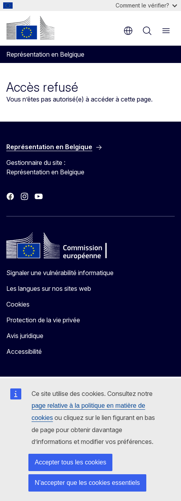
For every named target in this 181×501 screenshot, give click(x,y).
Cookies (18, 304)
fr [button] (128, 30)
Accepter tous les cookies (70, 462)
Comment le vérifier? (146, 5)
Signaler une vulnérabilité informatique (60, 273)
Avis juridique (24, 336)
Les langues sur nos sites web (48, 288)
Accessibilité (24, 351)
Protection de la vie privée (43, 320)
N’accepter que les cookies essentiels (87, 482)
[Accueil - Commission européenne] (30, 27)
